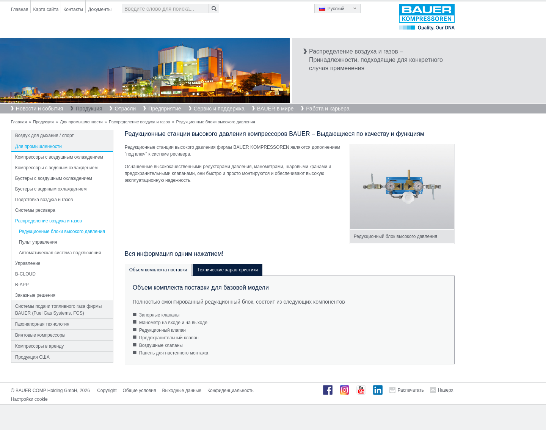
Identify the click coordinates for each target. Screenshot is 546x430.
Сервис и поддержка (219, 109)
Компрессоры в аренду (39, 346)
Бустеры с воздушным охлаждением (53, 178)
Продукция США (32, 357)
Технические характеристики (227, 269)
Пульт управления (38, 242)
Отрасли (125, 109)
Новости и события (39, 109)
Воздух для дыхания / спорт (44, 135)
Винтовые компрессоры (40, 335)
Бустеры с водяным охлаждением (51, 189)
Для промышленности (81, 122)
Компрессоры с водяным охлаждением (56, 167)
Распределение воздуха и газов (139, 122)
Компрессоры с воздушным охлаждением (59, 157)
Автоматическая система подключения (60, 252)
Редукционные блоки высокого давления (62, 231)
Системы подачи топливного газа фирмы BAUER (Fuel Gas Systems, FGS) (58, 310)
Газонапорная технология (42, 324)
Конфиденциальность (230, 390)
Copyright (106, 390)
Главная (19, 9)
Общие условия (139, 390)
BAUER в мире (275, 109)
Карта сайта (45, 9)
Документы (99, 9)
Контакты (73, 9)
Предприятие (164, 109)
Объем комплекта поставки (158, 269)
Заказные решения (35, 295)
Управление (28, 263)
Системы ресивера (35, 210)
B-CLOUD (25, 274)
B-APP (22, 284)
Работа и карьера (327, 109)
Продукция (88, 109)
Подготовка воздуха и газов (44, 199)
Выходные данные (181, 390)
